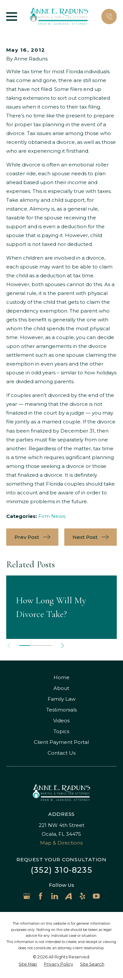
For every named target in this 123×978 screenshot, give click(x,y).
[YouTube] (96, 896)
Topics (61, 731)
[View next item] (62, 645)
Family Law (61, 699)
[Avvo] (68, 896)
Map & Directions (61, 843)
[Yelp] (82, 896)
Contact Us (61, 753)
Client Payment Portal (61, 742)
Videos (61, 720)
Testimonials (61, 710)
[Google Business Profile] (26, 896)
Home (61, 677)
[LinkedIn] (54, 896)
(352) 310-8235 (61, 870)
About (61, 688)
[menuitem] (28, 964)
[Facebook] (40, 896)
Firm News (51, 516)
